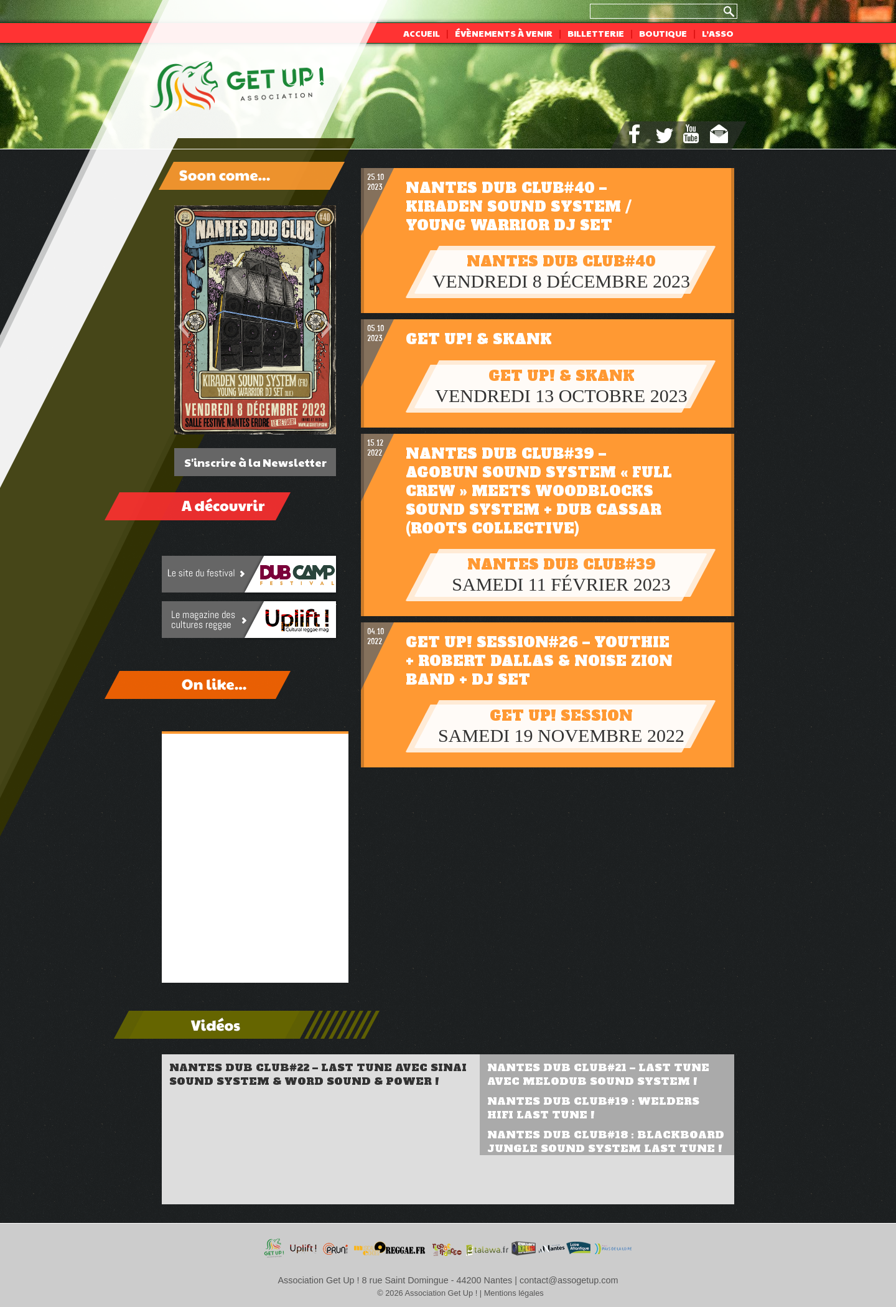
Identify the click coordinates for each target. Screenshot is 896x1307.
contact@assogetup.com (569, 1280)
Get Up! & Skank (479, 339)
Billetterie (595, 33)
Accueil (421, 33)
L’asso (718, 33)
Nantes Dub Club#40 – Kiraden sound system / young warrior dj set (519, 207)
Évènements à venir (504, 33)
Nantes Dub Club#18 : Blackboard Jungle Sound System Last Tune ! (605, 1141)
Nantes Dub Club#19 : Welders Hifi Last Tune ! (593, 1108)
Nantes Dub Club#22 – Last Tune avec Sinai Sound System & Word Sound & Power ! (318, 1074)
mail (719, 133)
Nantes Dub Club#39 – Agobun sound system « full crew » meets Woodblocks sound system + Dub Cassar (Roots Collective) (539, 491)
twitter (664, 135)
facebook (634, 133)
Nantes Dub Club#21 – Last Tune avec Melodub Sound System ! (598, 1074)
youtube (691, 133)
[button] (183, 326)
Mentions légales (514, 1293)
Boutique (663, 33)
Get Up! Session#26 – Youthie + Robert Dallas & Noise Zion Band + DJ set (539, 661)
